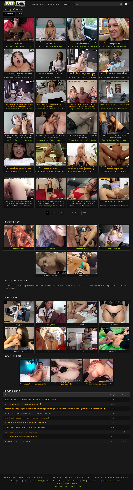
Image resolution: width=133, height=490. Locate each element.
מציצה (17, 46)
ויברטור (42, 46)
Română (90, 481)
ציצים (60, 46)
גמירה (124, 171)
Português (62, 481)
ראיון (43, 77)
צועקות (73, 109)
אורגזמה (17, 171)
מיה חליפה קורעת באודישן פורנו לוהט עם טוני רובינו (21, 432)
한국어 (117, 477)
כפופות (19, 77)
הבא (84, 213)
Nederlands (69, 477)
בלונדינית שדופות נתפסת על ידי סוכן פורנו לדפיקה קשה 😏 (23, 404)
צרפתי (104, 109)
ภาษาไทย (110, 477)
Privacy (54, 486)
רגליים (29, 171)
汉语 (33, 477)
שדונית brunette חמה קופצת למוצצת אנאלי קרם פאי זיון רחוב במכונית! (27, 418)
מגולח (49, 46)
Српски (96, 477)
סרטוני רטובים (10, 77)
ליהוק (85, 46)
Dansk (19, 481)
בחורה (111, 46)
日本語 (20, 477)
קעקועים (86, 109)
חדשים (19, 13)
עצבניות (40, 206)
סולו (55, 46)
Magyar (39, 477)
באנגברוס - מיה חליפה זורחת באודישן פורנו (18, 441)
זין (23, 140)
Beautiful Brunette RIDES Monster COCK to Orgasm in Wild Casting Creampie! (30, 399)
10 (79, 213)
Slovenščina (79, 477)
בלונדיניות (51, 77)
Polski (83, 481)
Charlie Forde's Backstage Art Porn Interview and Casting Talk (25, 427)
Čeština (33, 481)
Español (112, 481)
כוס (64, 109)
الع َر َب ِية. (47, 477)
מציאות (117, 206)
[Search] (121, 4)
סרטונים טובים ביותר (38, 4)
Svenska (98, 481)
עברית (55, 477)
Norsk (103, 477)
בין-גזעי (94, 171)
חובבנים (93, 140)
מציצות (29, 46)
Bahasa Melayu (52, 481)
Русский (105, 481)
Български (124, 477)
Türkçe (119, 481)
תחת (12, 140)
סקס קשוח (93, 46)
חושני (93, 109)
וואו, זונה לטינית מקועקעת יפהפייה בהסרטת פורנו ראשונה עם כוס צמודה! (28, 413)
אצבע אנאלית (61, 171)
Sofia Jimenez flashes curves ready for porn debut (21, 436)
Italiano (14, 477)
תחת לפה (87, 77)
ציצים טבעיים (125, 46)
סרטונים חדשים (53, 4)
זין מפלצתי (72, 46)
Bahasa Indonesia (74, 481)
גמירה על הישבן (12, 109)
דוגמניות (103, 77)
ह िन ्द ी (41, 481)
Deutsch (7, 477)
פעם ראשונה (123, 109)
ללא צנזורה (73, 171)
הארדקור (78, 77)
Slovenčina (88, 477)
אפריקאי (10, 46)
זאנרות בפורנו (66, 4)
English (61, 477)
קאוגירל (39, 109)
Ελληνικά (26, 481)
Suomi (13, 481)
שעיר (79, 46)
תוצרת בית (29, 140)
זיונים (23, 46)
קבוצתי (10, 206)
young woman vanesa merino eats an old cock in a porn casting (25, 422)
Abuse (67, 486)
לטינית (18, 140)
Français (27, 477)
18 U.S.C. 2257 (76, 486)
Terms (61, 486)
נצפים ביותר (9, 13)
